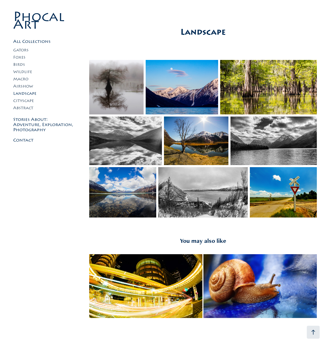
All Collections (32, 41)
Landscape (24, 93)
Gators (21, 50)
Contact (23, 140)
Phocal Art (41, 20)
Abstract (23, 107)
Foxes (19, 57)
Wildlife (22, 71)
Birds (19, 64)
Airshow (23, 86)
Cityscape (23, 100)
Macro (20, 78)
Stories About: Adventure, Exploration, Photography (43, 124)
